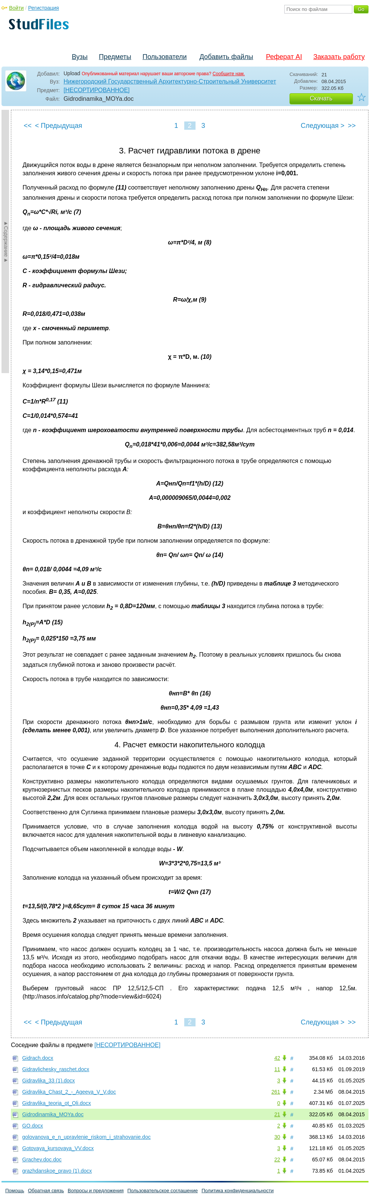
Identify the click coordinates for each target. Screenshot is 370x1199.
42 (277, 1058)
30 (277, 1137)
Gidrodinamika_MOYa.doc (52, 1114)
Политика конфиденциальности (238, 1190)
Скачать (321, 98)
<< (28, 125)
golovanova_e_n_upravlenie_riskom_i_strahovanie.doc (86, 1137)
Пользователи (165, 57)
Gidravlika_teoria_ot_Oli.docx (56, 1103)
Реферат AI (284, 57)
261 (275, 1092)
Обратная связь (46, 1190)
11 (277, 1069)
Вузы (80, 57)
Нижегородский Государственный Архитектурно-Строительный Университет (170, 81)
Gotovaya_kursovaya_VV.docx (58, 1148)
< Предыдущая (58, 125)
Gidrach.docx (37, 1058)
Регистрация (43, 8)
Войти (16, 8)
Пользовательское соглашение (162, 1190)
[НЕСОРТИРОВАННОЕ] (97, 90)
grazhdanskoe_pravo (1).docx (57, 1171)
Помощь (14, 1190)
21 (277, 1114)
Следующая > (322, 125)
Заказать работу (339, 57)
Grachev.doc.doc (42, 1160)
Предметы (115, 57)
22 (277, 1160)
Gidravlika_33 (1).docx (48, 1081)
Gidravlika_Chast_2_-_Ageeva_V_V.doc (69, 1092)
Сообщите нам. (228, 73)
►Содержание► (6, 241)
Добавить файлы (226, 57)
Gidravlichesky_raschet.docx (55, 1069)
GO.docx (32, 1126)
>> (352, 125)
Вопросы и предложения (96, 1190)
